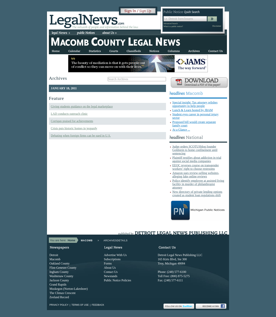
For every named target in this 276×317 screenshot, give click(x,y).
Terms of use (80, 305)
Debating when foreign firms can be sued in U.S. (81, 135)
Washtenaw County (61, 276)
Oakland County (59, 263)
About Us (110, 267)
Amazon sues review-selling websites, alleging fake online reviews (195, 174)
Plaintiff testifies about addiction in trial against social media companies (196, 159)
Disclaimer (216, 26)
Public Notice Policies (117, 280)
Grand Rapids (57, 284)
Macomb (54, 259)
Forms (108, 263)
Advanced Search (170, 23)
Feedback (98, 305)
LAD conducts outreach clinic (69, 113)
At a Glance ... (181, 129)
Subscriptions (112, 259)
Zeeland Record (59, 297)
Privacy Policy (58, 305)
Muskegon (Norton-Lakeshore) (68, 288)
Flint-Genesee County (62, 267)
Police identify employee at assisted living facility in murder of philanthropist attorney (198, 184)
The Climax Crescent (62, 293)
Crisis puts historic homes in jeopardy (74, 128)
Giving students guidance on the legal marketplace (82, 106)
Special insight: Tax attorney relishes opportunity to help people (195, 104)
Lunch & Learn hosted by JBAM (192, 110)
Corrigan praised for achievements (72, 121)
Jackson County (59, 280)
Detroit (53, 255)
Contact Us (111, 271)
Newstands (110, 276)
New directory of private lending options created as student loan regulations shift (197, 193)
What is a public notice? (173, 26)
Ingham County (59, 271)
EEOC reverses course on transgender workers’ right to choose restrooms (195, 167)
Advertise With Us (115, 255)
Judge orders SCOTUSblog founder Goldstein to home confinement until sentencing (195, 150)
